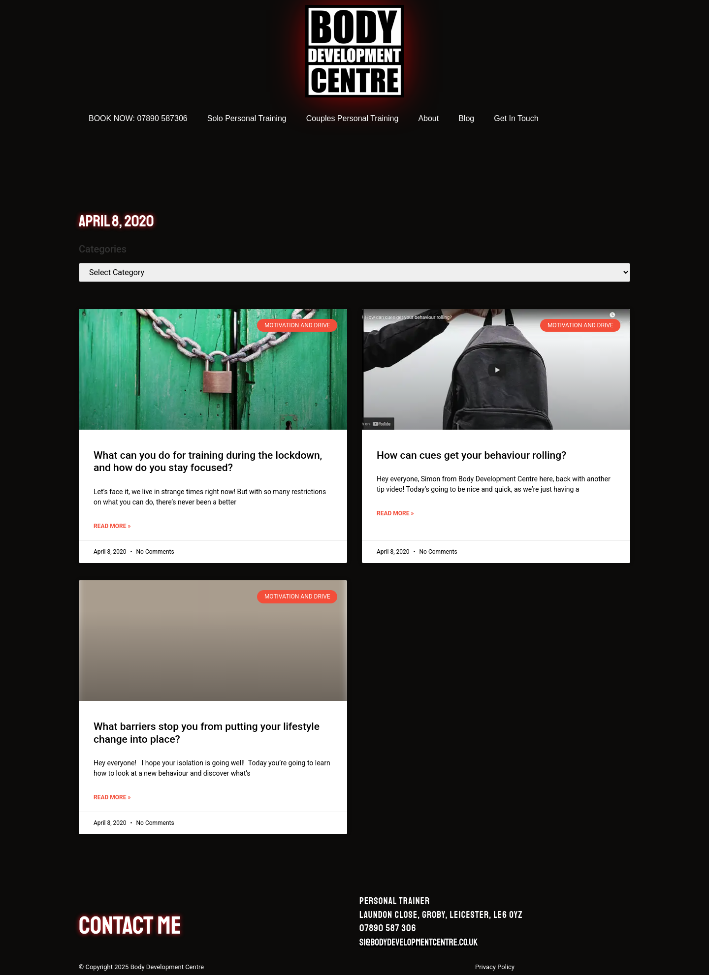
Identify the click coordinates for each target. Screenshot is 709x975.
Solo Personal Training (247, 118)
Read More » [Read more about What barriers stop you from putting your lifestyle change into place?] (112, 797)
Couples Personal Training (352, 118)
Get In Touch (516, 118)
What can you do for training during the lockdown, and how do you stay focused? (208, 461)
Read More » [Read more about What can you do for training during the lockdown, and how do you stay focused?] (112, 526)
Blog (466, 118)
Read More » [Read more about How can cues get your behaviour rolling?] (395, 513)
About (428, 118)
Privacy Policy (495, 967)
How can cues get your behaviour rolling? (471, 455)
